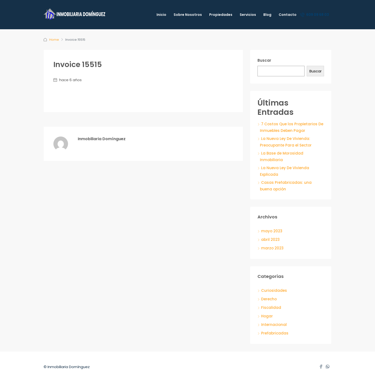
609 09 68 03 (314, 14)
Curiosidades (274, 290)
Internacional (274, 324)
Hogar (267, 316)
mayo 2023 (271, 231)
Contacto (287, 14)
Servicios (248, 14)
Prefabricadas (274, 333)
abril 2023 (270, 239)
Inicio (161, 14)
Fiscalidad (271, 307)
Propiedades (220, 14)
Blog (267, 14)
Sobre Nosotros (188, 14)
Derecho (269, 299)
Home (54, 39)
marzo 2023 (272, 248)
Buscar (264, 60)
